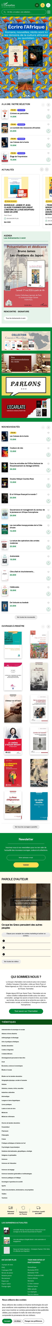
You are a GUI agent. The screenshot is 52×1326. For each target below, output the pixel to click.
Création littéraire (7, 1054)
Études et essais (7, 1070)
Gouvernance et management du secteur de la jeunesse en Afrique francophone (27, 511)
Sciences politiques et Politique (11, 1178)
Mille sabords (32, 1289)
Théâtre (4, 1194)
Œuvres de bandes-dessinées (11, 1123)
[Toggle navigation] (48, 12)
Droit (3, 1062)
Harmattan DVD (33, 1270)
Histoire (4, 1084)
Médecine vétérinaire (8, 1116)
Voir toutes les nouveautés (26, 617)
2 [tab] (25, 95)
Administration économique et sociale (13, 1029)
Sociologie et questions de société (12, 1182)
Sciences (4, 1159)
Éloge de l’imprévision (18, 156)
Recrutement (6, 1278)
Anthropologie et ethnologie (10, 1037)
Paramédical (5, 1127)
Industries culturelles (8, 1092)
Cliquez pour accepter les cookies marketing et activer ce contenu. (26, 902)
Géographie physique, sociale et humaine (14, 1080)
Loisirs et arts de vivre (8, 1108)
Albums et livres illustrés (9, 1033)
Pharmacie (5, 1131)
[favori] (48, 110)
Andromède (14, 556)
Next (47, 169)
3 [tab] (28, 95)
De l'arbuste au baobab (19, 602)
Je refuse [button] (17, 1321)
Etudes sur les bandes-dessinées (12, 1076)
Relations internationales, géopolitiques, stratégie (17, 1151)
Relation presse (7, 1275)
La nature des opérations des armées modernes (24, 542)
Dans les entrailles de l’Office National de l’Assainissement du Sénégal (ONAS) (26, 464)
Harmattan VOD (33, 1273)
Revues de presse (7, 1273)
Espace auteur (6, 1284)
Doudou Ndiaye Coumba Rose (22, 479)
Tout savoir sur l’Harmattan (26, 1011)
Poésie (4, 1139)
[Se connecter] (42, 5)
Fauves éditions (33, 1278)
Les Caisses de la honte (19, 142)
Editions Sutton (33, 1286)
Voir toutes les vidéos (11, 961)
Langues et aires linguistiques (11, 1100)
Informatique (5, 1096)
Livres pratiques (7, 1104)
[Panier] (48, 5)
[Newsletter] (37, 5)
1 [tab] (23, 95)
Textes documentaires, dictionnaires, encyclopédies (18, 1190)
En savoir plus (11, 219)
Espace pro (5, 1281)
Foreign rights (6, 1286)
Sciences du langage (8, 1169)
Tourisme (4, 1198)
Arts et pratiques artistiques (10, 1041)
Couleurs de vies (16, 448)
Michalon (31, 1281)
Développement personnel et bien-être (13, 1058)
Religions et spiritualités (9, 1155)
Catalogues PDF (7, 1270)
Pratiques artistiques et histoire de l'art (14, 1143)
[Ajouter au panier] (48, 117)
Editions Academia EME (36, 1275)
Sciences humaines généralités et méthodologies (17, 1174)
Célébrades (14, 587)
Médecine (5, 1112)
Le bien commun (33, 1283)
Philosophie (5, 1135)
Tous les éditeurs (33, 1294)
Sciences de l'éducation (9, 1163)
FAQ (3, 1267)
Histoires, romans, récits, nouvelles (12, 1088)
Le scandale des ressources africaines (25, 128)
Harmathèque (32, 1267)
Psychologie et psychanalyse (11, 1147)
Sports (4, 1186)
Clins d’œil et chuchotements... (22, 571)
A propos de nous (7, 1264)
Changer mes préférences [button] (33, 1321)
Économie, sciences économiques (12, 1066)
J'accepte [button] (7, 1321)
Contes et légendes (8, 1050)
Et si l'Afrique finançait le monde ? (23, 494)
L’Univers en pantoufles (19, 113)
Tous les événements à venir (16, 318)
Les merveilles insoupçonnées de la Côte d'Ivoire (26, 526)
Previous (42, 169)
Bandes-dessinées (7, 1046)
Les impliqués (32, 1292)
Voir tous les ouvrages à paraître (26, 827)
